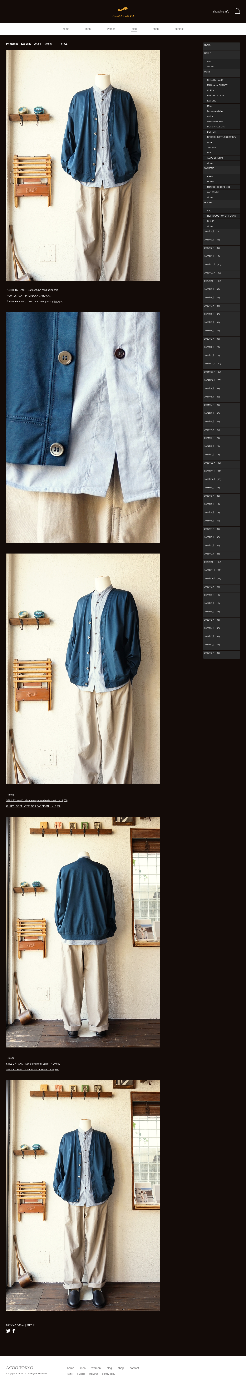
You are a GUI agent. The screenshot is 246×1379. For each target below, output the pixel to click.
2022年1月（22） (212, 653)
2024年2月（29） (212, 446)
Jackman (211, 147)
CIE (209, 210)
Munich (210, 181)
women (111, 28)
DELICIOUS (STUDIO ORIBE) (221, 137)
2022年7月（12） (212, 603)
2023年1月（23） (212, 554)
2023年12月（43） (213, 463)
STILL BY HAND (215, 80)
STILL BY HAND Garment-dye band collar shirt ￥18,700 (36, 800)
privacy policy (108, 1374)
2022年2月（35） (212, 644)
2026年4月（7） (212, 231)
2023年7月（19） (212, 504)
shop (156, 28)
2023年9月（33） (212, 487)
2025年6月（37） (212, 314)
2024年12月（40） (213, 363)
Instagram (94, 1374)
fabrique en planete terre (218, 187)
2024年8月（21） (212, 397)
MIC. (209, 106)
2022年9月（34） (212, 587)
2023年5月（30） (212, 521)
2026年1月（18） (212, 256)
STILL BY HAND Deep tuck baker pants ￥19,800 (33, 1063)
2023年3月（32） (212, 537)
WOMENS (209, 168)
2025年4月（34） (212, 330)
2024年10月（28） (213, 380)
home (65, 28)
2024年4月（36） (212, 430)
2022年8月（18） (212, 595)
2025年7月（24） (212, 306)
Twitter (70, 1374)
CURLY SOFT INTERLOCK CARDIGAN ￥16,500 (33, 806)
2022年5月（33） (212, 620)
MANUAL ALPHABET (217, 85)
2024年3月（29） (212, 438)
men (88, 28)
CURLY (210, 90)
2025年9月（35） (212, 289)
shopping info (221, 11)
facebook (13, 1331)
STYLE (207, 53)
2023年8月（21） (212, 496)
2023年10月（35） (213, 479)
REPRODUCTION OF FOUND (221, 216)
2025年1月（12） (212, 355)
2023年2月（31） (212, 545)
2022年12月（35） (213, 562)
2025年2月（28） (212, 347)
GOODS (208, 202)
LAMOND (211, 101)
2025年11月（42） (213, 273)
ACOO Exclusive (215, 158)
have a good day (215, 111)
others (210, 163)
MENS (207, 72)
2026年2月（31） (212, 248)
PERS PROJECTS (216, 127)
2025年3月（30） (212, 339)
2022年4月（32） (212, 628)
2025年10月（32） (213, 281)
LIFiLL (210, 152)
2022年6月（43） (212, 611)
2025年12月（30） (213, 264)
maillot (210, 116)
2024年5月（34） (212, 421)
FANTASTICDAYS (215, 95)
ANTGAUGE (213, 192)
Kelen (210, 176)
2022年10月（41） (213, 578)
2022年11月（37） (213, 570)
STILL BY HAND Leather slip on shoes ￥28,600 (32, 1069)
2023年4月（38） (212, 529)
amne (210, 142)
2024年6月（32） (212, 413)
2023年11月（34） (213, 471)
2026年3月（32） (212, 240)
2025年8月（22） (212, 297)
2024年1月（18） (212, 454)
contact (179, 28)
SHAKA (210, 221)
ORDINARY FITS (215, 121)
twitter (8, 1331)
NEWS (207, 45)
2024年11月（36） (213, 372)
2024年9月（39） (212, 388)
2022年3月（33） (212, 636)
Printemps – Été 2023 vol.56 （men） (36, 43)
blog (134, 28)
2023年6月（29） (212, 512)
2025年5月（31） (212, 322)
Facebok (81, 1374)
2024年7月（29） (212, 405)
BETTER (211, 132)
